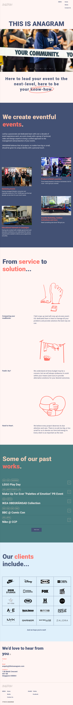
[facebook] (44, 694)
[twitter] (44, 691)
